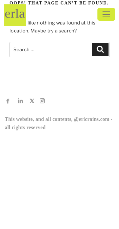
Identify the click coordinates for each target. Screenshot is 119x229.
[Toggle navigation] (106, 14)
